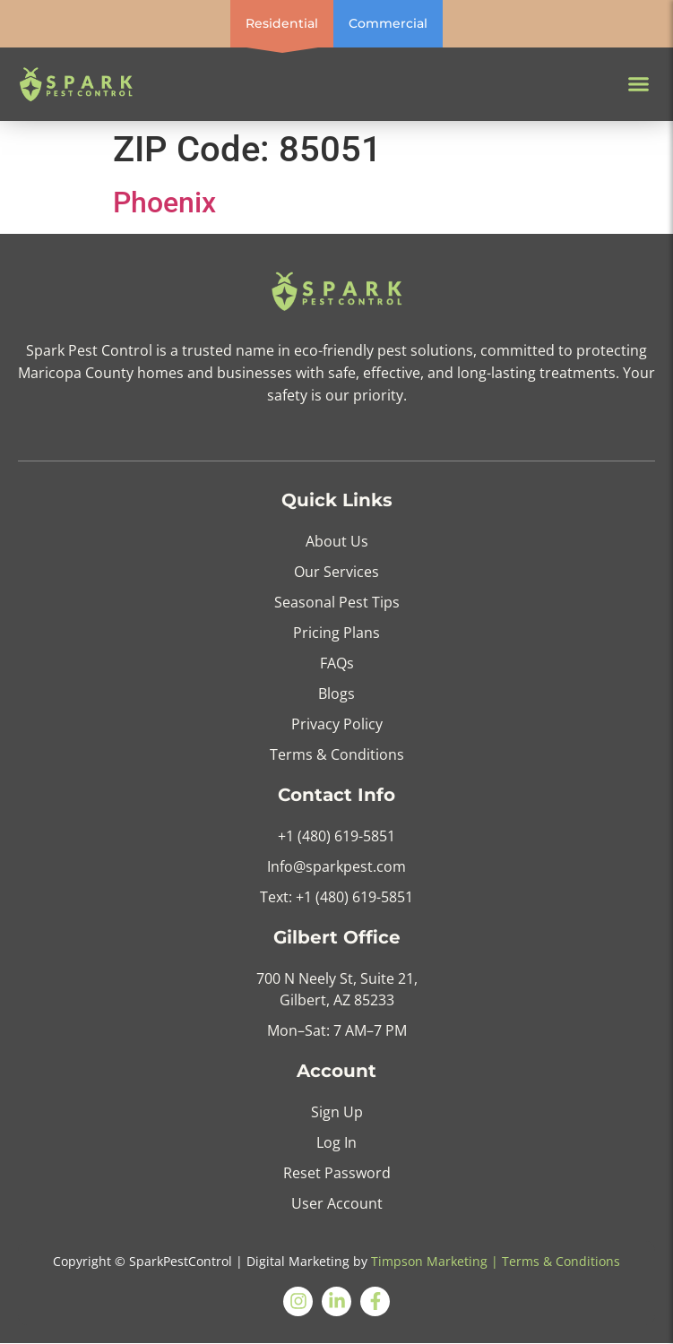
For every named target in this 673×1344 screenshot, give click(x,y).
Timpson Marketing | (434, 1261)
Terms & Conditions (561, 1261)
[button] (639, 84)
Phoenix (164, 202)
